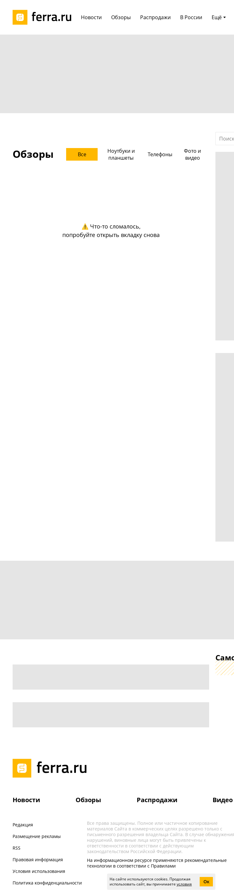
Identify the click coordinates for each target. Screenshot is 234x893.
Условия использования (39, 871)
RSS (16, 848)
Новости (26, 800)
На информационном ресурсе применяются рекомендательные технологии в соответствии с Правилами (157, 863)
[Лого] (44, 17)
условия (184, 884)
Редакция (23, 825)
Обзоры (88, 800)
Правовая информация (38, 860)
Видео (223, 800)
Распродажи (157, 800)
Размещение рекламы (37, 836)
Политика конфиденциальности (47, 883)
